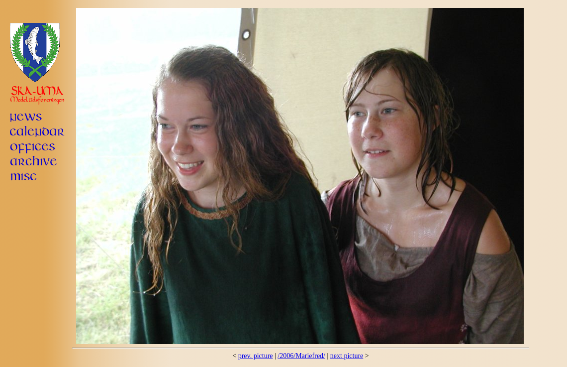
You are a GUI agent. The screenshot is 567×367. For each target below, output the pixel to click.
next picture (346, 356)
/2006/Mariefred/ (301, 356)
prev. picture (255, 356)
